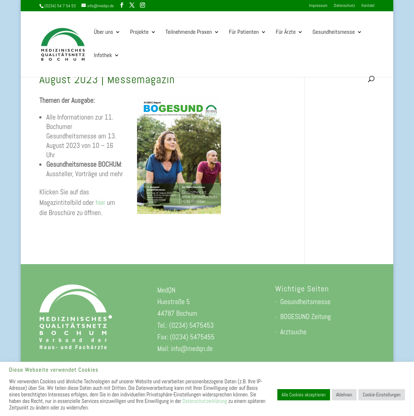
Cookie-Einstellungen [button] (382, 395)
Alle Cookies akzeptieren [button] (304, 395)
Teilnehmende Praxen (188, 32)
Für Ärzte (286, 32)
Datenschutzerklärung (204, 401)
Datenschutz (344, 5)
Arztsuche (293, 331)
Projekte (139, 32)
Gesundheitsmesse (334, 32)
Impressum (318, 5)
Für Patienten (244, 32)
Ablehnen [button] (344, 395)
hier (100, 202)
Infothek (103, 56)
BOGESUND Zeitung (305, 316)
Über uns (103, 32)
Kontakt (367, 5)
